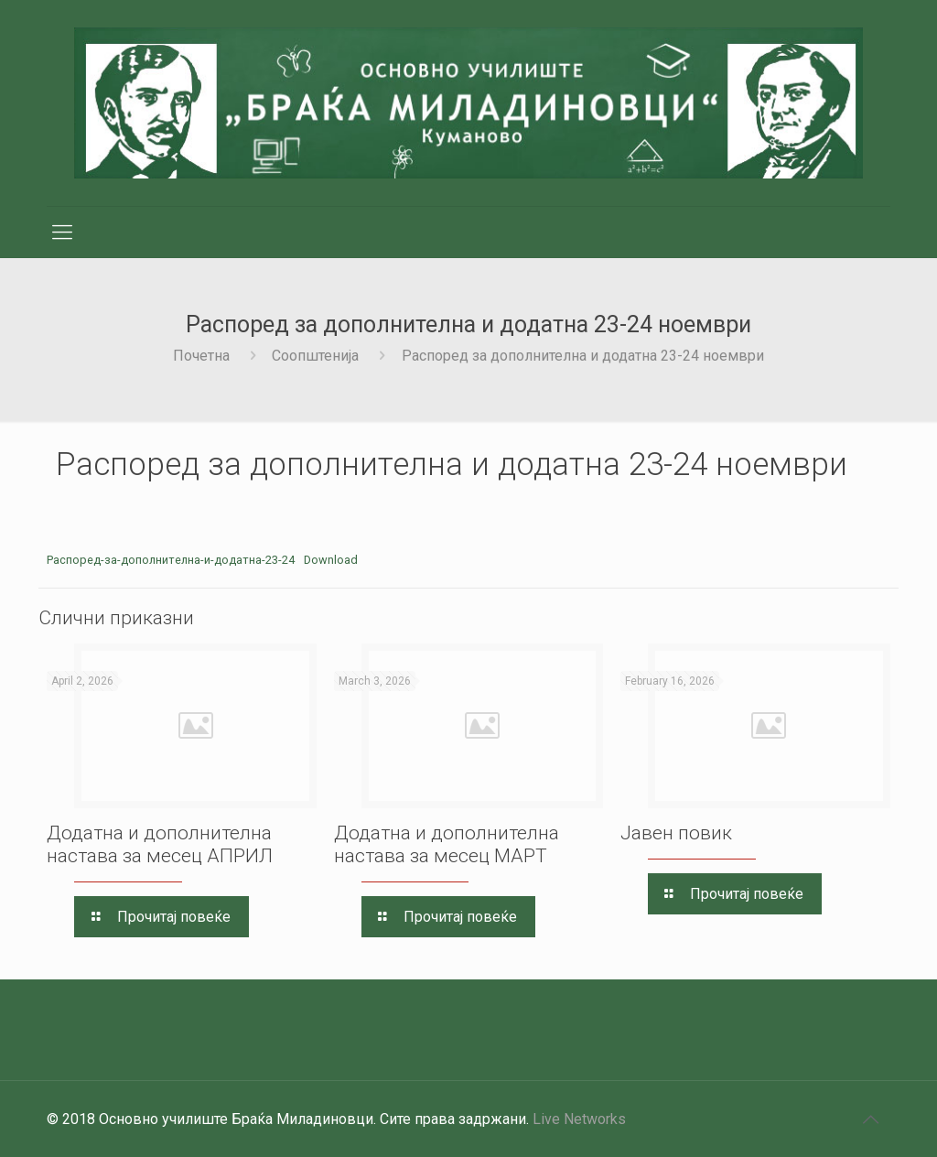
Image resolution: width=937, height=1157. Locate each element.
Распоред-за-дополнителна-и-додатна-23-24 (171, 560)
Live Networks (579, 1119)
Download (331, 560)
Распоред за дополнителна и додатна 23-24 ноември (583, 355)
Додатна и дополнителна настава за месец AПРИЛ (160, 844)
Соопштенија (315, 355)
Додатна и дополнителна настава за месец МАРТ (446, 844)
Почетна (201, 355)
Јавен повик (676, 833)
